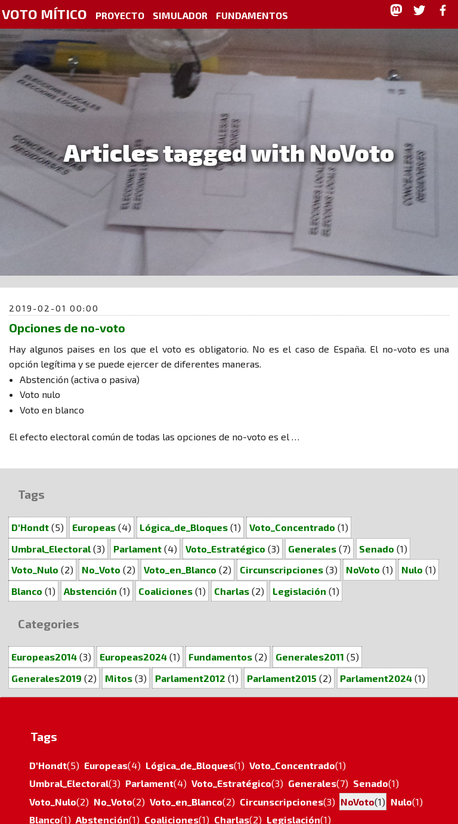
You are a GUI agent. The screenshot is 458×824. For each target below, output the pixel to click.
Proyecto (119, 15)
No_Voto (101, 569)
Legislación (299, 591)
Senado (376, 548)
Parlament (137, 548)
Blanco (26, 591)
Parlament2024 (376, 678)
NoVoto (363, 569)
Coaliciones (165, 591)
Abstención (90, 591)
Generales (312, 548)
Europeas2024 (133, 656)
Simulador (180, 15)
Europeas (94, 527)
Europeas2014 (44, 656)
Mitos (118, 678)
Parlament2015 (282, 678)
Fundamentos (252, 15)
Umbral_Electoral (51, 548)
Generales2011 (310, 656)
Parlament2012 (190, 678)
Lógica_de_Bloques (184, 527)
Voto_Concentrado (292, 527)
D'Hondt (30, 527)
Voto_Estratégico (225, 548)
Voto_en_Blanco (180, 569)
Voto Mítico (44, 14)
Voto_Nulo (34, 569)
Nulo (412, 569)
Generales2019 (46, 678)
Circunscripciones (281, 569)
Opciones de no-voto (67, 327)
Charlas (231, 591)
